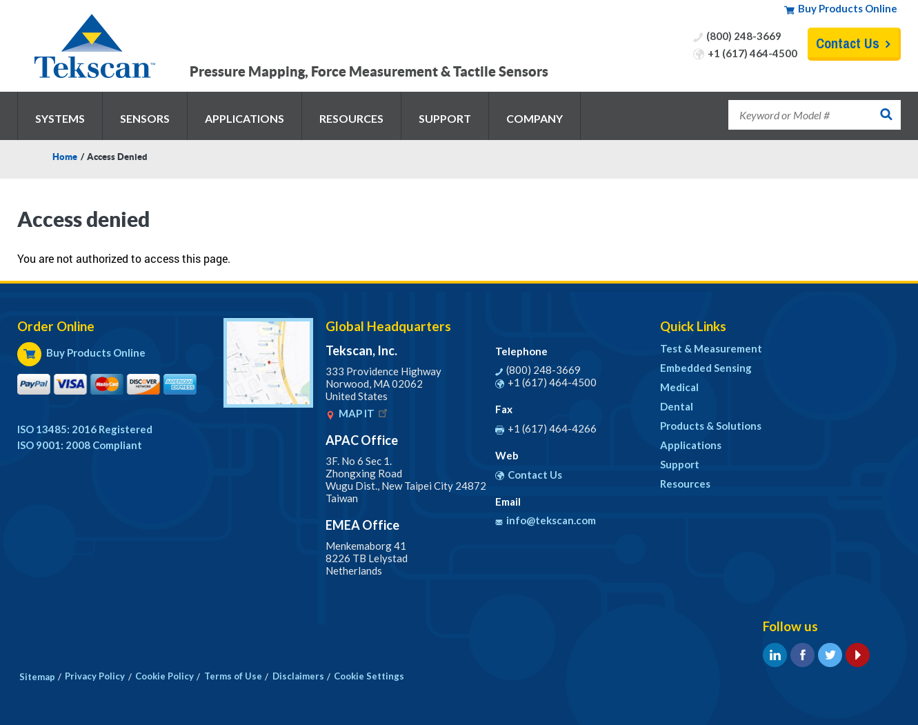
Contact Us (847, 43)
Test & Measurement (711, 348)
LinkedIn (775, 655)
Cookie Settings (369, 676)
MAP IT (364, 413)
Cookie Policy (164, 676)
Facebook (802, 655)
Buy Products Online (847, 8)
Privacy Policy (95, 676)
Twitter (830, 655)
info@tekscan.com (551, 520)
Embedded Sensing (706, 367)
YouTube (858, 655)
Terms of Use (233, 676)
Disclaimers (298, 676)
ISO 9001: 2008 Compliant (79, 445)
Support (445, 118)
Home (64, 157)
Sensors (145, 118)
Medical (679, 387)
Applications (244, 118)
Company (534, 118)
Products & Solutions (710, 425)
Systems (60, 118)
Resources (351, 118)
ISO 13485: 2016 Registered (84, 429)
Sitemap (37, 676)
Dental (676, 406)
